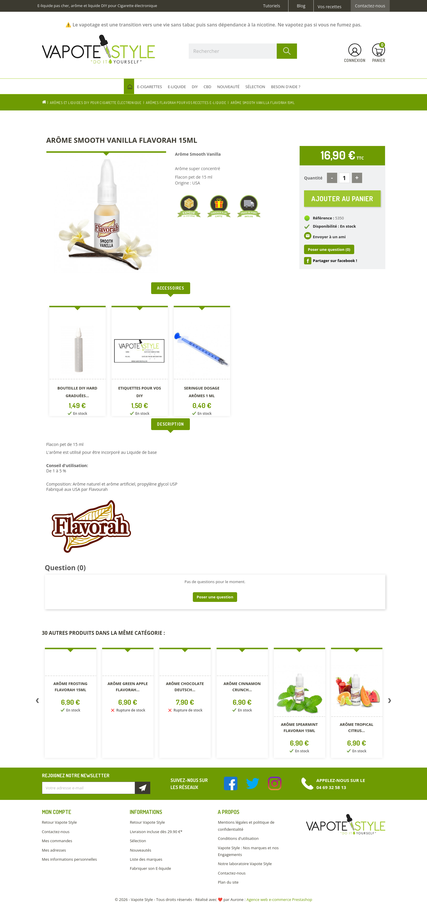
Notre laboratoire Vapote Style (245, 863)
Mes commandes (57, 840)
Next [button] (390, 702)
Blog (301, 6)
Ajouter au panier (342, 198)
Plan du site (228, 882)
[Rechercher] (243, 51)
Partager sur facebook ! (335, 260)
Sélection (138, 840)
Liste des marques (146, 859)
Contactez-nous (370, 6)
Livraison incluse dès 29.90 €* (156, 831)
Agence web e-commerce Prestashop (279, 899)
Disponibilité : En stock (334, 226)
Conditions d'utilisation (238, 838)
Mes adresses (54, 850)
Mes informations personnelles (69, 859)
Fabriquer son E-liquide (150, 868)
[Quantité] (344, 178)
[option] (77, 362)
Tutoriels (271, 6)
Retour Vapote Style (59, 822)
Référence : (323, 218)
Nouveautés (140, 850)
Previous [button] (37, 702)
